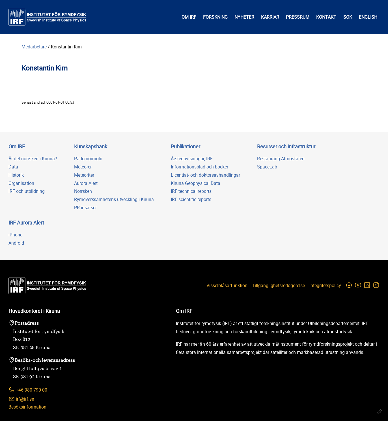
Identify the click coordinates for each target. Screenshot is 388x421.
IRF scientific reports (191, 199)
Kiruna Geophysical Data (195, 183)
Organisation (21, 183)
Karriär (270, 17)
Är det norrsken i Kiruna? (32, 158)
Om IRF (189, 17)
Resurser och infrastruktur (286, 146)
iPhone (15, 235)
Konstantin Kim (66, 47)
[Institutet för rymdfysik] (47, 17)
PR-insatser (85, 207)
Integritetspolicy (325, 285)
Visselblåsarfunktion (226, 285)
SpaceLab (267, 167)
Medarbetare (34, 47)
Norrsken (83, 191)
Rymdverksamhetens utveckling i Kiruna (114, 199)
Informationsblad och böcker (199, 167)
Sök (347, 17)
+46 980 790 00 (27, 390)
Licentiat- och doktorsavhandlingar (205, 175)
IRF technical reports (191, 191)
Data (13, 167)
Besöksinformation (27, 407)
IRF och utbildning (26, 191)
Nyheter (244, 17)
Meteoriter (84, 175)
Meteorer (83, 167)
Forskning (215, 17)
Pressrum (297, 17)
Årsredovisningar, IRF (192, 158)
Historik (16, 175)
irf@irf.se (21, 399)
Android (16, 243)
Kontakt (326, 17)
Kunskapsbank (90, 146)
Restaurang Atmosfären (281, 158)
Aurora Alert (86, 183)
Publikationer (185, 146)
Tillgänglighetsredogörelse (278, 285)
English (368, 17)
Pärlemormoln (88, 158)
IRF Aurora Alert (26, 222)
